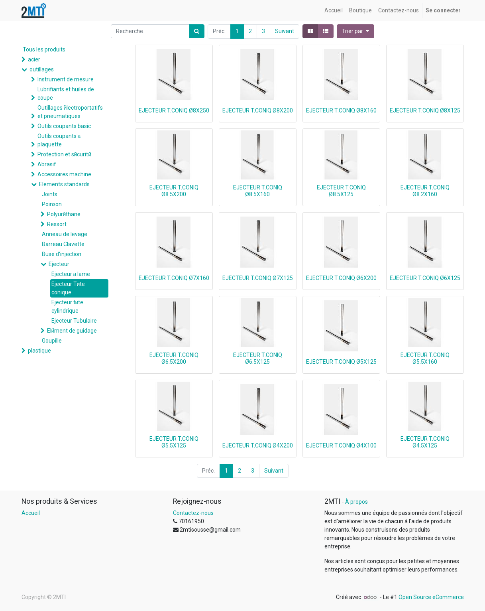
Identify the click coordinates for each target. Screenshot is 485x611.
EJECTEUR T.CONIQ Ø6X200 (341, 278)
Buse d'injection (61, 254)
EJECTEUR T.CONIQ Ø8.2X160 (425, 190)
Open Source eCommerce (431, 597)
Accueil (31, 513)
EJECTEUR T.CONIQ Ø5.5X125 (173, 442)
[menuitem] (333, 10)
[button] (355, 31)
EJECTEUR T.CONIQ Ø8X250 (174, 110)
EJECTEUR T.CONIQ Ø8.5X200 (173, 190)
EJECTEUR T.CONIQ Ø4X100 (341, 445)
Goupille (52, 340)
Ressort (57, 224)
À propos (356, 502)
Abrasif (46, 164)
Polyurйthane (64, 214)
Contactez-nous (193, 513)
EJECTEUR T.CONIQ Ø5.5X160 (425, 358)
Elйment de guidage (72, 330)
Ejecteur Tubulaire (74, 320)
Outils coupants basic (64, 126)
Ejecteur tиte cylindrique (67, 306)
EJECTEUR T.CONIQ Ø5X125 (341, 362)
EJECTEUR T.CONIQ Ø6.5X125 (257, 358)
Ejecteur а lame (70, 274)
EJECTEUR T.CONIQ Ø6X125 (425, 278)
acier (34, 59)
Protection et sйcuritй (64, 154)
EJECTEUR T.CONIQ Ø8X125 (425, 110)
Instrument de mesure (65, 79)
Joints (49, 194)
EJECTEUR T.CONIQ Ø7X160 (174, 278)
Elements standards (64, 184)
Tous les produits (44, 49)
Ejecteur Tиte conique (68, 288)
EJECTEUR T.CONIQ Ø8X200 (257, 110)
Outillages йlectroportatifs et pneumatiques (70, 111)
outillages (41, 69)
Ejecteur (59, 264)
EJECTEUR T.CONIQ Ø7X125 (257, 278)
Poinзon (52, 204)
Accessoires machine (64, 174)
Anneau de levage (64, 234)
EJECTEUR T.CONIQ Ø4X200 (257, 445)
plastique (39, 350)
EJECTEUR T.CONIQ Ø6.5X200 (173, 358)
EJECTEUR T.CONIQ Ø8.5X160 (257, 190)
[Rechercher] (196, 31)
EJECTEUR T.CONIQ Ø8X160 (341, 110)
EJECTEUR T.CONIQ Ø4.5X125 (425, 442)
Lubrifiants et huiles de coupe (65, 93)
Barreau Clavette (63, 244)
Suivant (284, 31)
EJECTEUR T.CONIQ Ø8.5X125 (341, 190)
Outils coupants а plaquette (59, 140)
